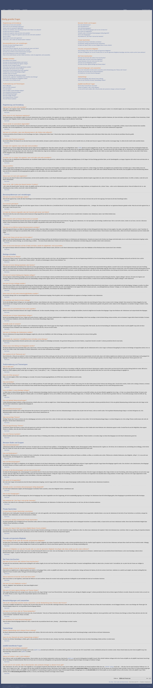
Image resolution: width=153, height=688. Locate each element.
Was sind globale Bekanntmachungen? (12, 92)
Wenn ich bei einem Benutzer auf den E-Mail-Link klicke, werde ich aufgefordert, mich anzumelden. (26, 55)
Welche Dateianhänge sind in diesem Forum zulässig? (90, 78)
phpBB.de (23, 651)
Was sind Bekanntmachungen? (10, 94)
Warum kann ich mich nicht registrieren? (12, 38)
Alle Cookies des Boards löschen (121, 681)
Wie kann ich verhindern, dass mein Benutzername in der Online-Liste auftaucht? (22, 29)
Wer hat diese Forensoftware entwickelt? (87, 85)
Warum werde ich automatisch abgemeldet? (13, 28)
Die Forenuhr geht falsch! (9, 46)
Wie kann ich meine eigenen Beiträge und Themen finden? (91, 64)
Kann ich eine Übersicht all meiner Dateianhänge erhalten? (92, 80)
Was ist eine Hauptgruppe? (84, 34)
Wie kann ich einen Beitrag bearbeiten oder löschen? (15, 62)
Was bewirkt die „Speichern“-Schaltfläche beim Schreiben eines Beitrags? (20, 77)
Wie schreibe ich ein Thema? (9, 60)
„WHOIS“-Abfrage (109, 666)
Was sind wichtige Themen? (9, 95)
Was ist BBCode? (7, 85)
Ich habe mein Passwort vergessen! (11, 31)
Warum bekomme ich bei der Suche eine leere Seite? (90, 61)
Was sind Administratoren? (84, 25)
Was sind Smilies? (7, 89)
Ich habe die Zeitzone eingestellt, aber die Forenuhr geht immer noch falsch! (21, 48)
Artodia (148, 685)
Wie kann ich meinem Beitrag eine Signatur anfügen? (15, 63)
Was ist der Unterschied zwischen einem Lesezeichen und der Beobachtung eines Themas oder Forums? (102, 70)
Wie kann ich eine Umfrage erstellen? (12, 65)
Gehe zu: (116, 678)
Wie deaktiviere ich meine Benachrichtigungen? (89, 73)
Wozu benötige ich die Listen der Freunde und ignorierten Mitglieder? (94, 50)
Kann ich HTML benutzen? (9, 87)
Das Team (111, 681)
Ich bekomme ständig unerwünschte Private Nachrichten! (91, 43)
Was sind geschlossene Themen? (10, 97)
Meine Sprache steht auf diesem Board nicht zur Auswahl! (16, 50)
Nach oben (6, 112)
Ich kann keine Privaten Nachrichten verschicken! (89, 42)
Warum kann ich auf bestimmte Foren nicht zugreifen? (15, 70)
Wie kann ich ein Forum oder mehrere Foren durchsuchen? (92, 57)
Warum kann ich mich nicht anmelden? (12, 25)
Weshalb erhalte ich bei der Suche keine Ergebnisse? (90, 59)
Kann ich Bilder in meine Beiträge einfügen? (13, 90)
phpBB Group (37, 650)
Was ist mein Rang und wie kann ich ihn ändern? (14, 53)
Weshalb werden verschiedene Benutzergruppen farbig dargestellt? (93, 33)
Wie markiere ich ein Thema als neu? (11, 80)
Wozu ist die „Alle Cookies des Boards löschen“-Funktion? (17, 39)
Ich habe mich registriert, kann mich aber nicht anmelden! (16, 33)
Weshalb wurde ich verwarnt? (10, 73)
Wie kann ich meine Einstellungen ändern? (13, 45)
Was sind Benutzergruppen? (84, 28)
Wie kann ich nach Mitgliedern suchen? (87, 62)
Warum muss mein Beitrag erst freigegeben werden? (15, 78)
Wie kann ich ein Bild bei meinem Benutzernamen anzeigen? (17, 51)
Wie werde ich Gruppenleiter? (85, 31)
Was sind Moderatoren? (83, 26)
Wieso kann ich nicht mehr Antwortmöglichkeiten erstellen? (17, 67)
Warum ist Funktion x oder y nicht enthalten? (88, 87)
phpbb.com (70, 658)
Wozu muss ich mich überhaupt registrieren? (13, 26)
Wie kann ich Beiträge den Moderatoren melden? (14, 75)
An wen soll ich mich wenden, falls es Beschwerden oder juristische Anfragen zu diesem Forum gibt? (102, 89)
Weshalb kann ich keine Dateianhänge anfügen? (14, 72)
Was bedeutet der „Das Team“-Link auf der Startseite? (90, 36)
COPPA (80, 147)
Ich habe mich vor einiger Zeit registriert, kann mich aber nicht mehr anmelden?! (22, 34)
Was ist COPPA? (7, 36)
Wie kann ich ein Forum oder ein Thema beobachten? (90, 71)
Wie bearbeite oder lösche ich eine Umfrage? (13, 68)
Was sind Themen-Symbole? (9, 98)
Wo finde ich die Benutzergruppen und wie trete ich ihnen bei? (92, 29)
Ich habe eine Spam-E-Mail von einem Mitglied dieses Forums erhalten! (95, 45)
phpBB (9, 685)
